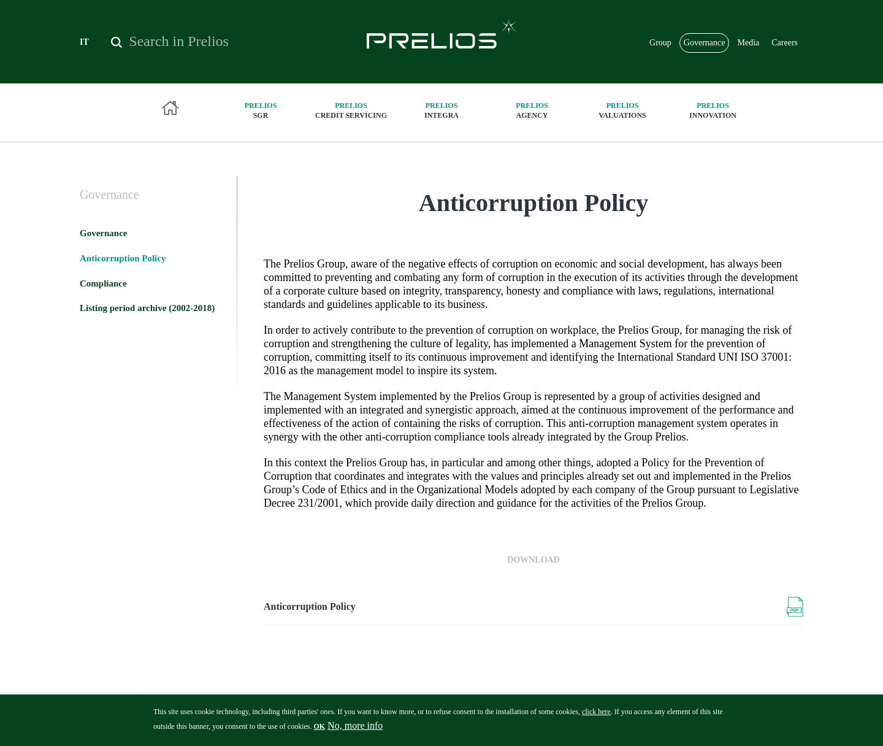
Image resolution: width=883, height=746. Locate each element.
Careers (784, 42)
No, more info (355, 730)
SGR (260, 110)
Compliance (103, 283)
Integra (441, 110)
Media (748, 42)
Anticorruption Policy (310, 606)
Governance (704, 42)
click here (596, 716)
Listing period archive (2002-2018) (147, 308)
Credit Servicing (351, 110)
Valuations (622, 110)
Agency (532, 110)
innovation (713, 110)
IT (84, 42)
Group (660, 42)
